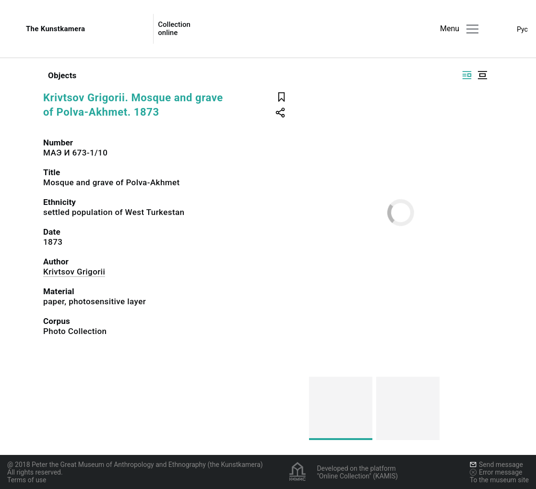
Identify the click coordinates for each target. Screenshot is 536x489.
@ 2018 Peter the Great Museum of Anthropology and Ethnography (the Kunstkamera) (135, 464)
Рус (522, 29)
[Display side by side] (467, 75)
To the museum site (499, 480)
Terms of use (27, 480)
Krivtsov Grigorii (74, 271)
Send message (496, 464)
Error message (496, 472)
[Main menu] (472, 29)
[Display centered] (482, 75)
